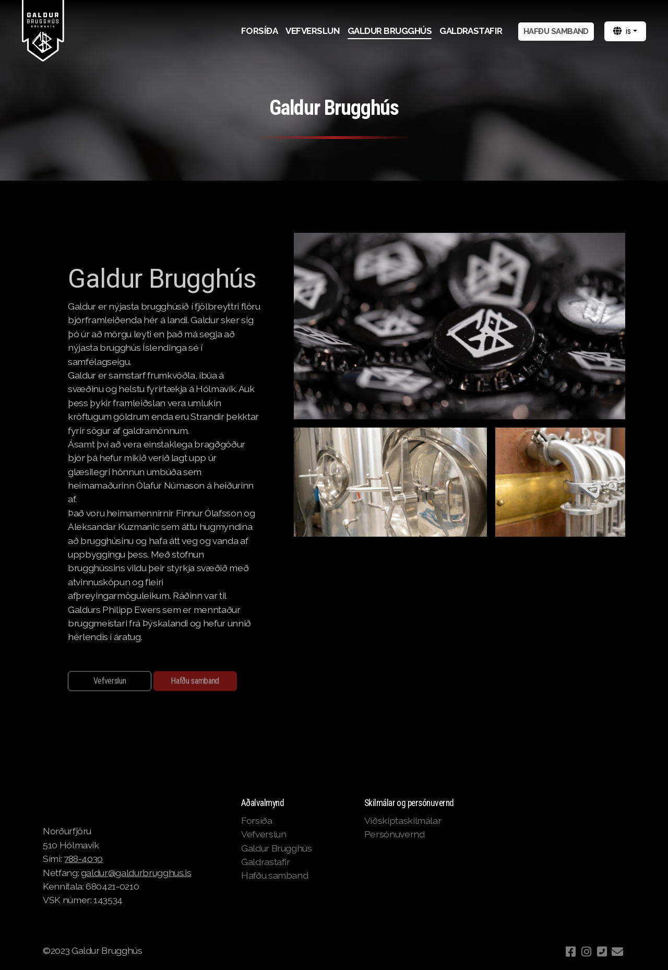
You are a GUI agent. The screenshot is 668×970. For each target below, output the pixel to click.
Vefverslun (109, 683)
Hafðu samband (195, 683)
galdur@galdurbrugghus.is (136, 872)
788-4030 (83, 858)
